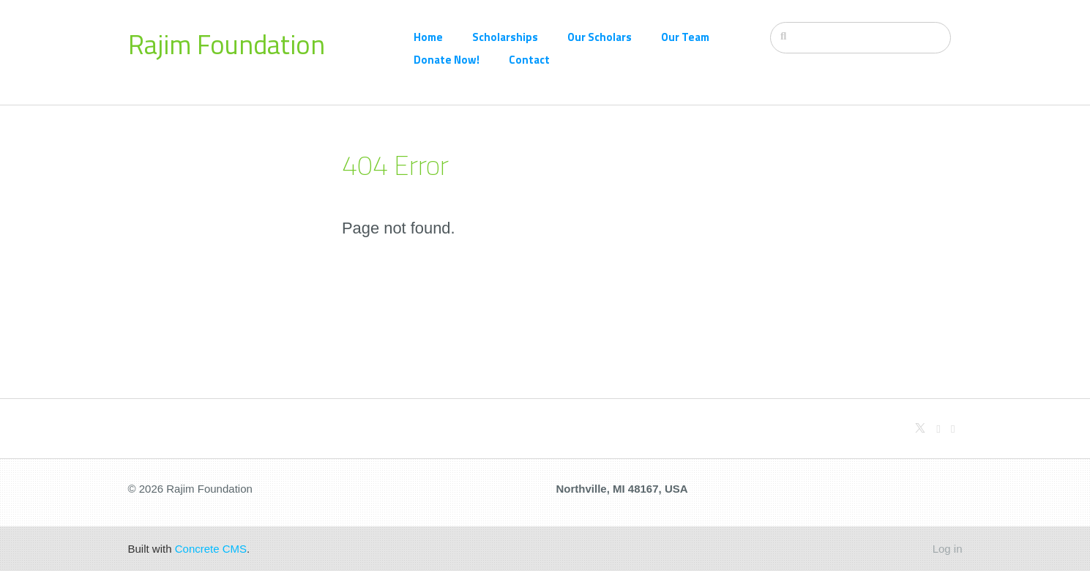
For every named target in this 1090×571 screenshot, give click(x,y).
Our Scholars (599, 37)
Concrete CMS (211, 548)
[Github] (938, 428)
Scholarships (505, 37)
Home (428, 37)
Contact (529, 59)
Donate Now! (446, 59)
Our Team (685, 37)
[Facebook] (953, 428)
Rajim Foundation (226, 44)
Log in (948, 548)
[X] (920, 428)
